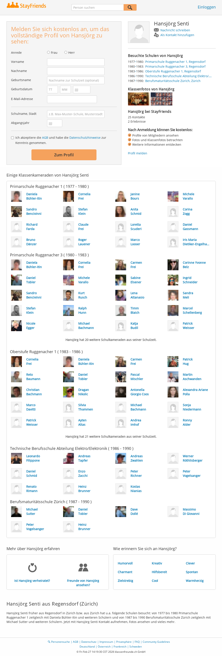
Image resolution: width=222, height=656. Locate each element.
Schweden (135, 646)
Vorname (17, 62)
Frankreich (120, 646)
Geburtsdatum (21, 89)
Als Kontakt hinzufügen (177, 35)
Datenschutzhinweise (85, 137)
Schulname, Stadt (23, 114)
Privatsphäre (124, 642)
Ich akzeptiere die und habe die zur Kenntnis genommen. (60, 140)
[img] (139, 98)
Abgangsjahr (20, 123)
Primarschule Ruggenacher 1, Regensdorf (175, 62)
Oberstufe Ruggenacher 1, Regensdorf (173, 71)
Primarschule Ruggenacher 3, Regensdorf (175, 66)
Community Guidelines (156, 642)
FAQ (137, 642)
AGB (45, 137)
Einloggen (207, 7)
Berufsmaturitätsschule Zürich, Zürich (173, 81)
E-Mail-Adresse (22, 99)
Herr (71, 52)
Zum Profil (64, 154)
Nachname (19, 71)
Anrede (16, 52)
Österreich (104, 646)
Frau (54, 52)
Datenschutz (88, 642)
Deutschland (87, 646)
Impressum (106, 642)
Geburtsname (21, 80)
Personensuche (60, 642)
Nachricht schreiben (175, 30)
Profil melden (137, 153)
